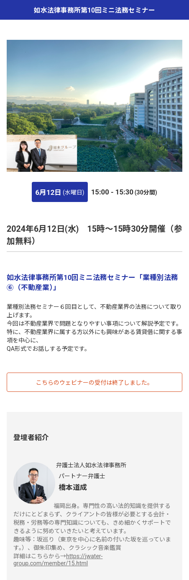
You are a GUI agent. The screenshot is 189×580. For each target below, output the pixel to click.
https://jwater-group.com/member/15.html (57, 560)
